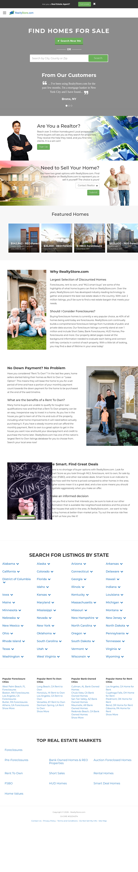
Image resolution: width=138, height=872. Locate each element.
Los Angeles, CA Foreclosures (10, 697)
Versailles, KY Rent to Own (51, 702)
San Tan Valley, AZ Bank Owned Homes (84, 701)
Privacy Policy (49, 821)
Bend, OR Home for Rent (119, 705)
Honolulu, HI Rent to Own (51, 692)
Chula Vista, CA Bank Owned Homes (82, 694)
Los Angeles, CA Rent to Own (50, 697)
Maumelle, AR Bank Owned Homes (82, 707)
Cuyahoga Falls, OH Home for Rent (120, 694)
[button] (10, 563)
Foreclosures (13, 750)
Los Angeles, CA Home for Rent (120, 688)
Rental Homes (104, 773)
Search (98, 58)
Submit (93, 192)
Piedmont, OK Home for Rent (119, 701)
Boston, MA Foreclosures (15, 692)
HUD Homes (58, 783)
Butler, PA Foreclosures (15, 702)
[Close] (94, 4)
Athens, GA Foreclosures (15, 705)
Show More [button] (8, 708)
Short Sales (57, 773)
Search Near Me (69, 40)
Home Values (14, 793)
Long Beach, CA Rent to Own (50, 688)
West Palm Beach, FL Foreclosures (13, 688)
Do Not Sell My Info (88, 821)
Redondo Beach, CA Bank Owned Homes (85, 713)
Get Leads (84, 4)
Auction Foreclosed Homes (112, 760)
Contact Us (36, 821)
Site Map (103, 821)
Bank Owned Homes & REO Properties (68, 761)
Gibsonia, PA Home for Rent (118, 710)
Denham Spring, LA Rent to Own (50, 707)
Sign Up (43, 146)
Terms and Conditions (67, 821)
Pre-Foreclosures (16, 760)
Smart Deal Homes (107, 783)
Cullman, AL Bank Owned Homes (85, 688)
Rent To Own (14, 773)
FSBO (9, 783)
